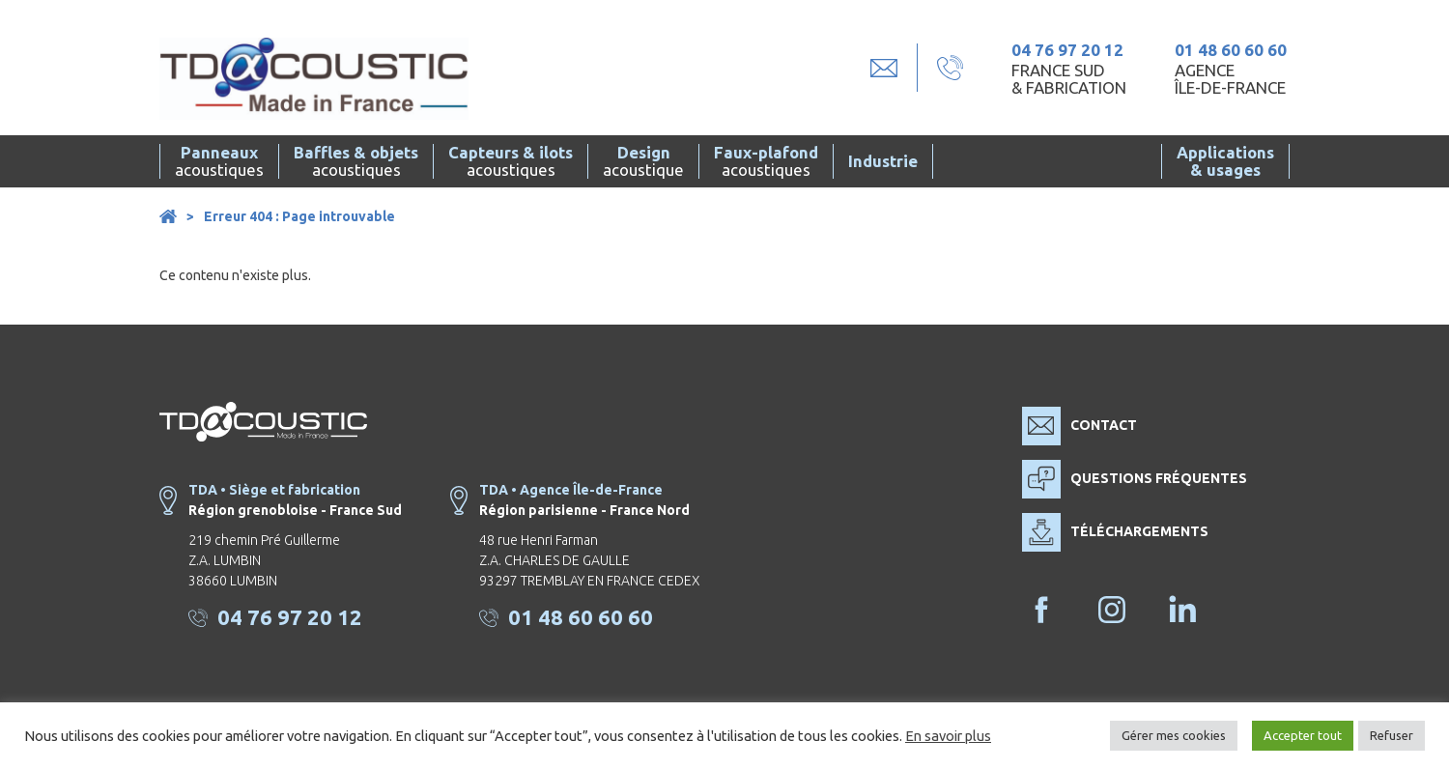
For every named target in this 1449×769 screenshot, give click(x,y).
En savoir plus (948, 735)
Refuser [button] (1391, 735)
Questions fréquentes (1134, 479)
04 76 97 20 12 (1067, 50)
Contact (1079, 426)
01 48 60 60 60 (1231, 50)
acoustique (643, 161)
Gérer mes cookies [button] (1174, 735)
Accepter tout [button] (1303, 735)
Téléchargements (1115, 532)
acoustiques (219, 161)
